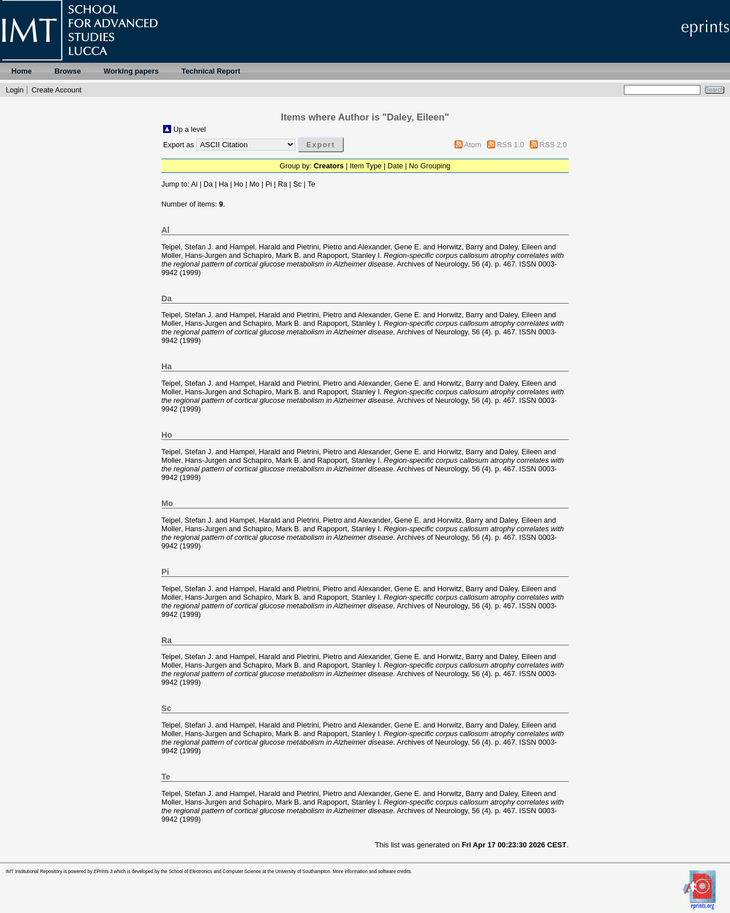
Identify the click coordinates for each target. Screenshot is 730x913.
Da (208, 184)
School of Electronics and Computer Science (215, 871)
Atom (472, 144)
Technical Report (210, 71)
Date (395, 165)
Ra (282, 184)
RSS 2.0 (553, 144)
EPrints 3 (103, 871)
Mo (254, 184)
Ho (238, 184)
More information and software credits (371, 871)
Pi (268, 184)
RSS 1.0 (510, 144)
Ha (223, 184)
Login (14, 90)
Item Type (366, 165)
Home (21, 71)
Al (194, 184)
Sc (297, 184)
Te (311, 184)
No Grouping (430, 165)
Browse (68, 71)
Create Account (56, 90)
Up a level (189, 129)
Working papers (131, 71)
